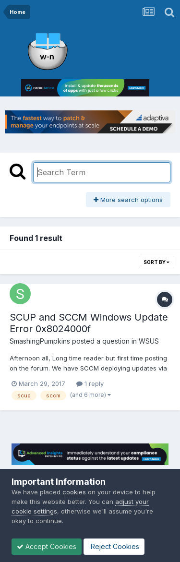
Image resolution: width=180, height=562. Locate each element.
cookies (74, 492)
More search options (128, 199)
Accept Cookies (46, 546)
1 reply (90, 383)
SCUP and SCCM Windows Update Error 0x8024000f (89, 323)
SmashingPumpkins (40, 341)
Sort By (156, 262)
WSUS (149, 341)
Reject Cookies (114, 546)
